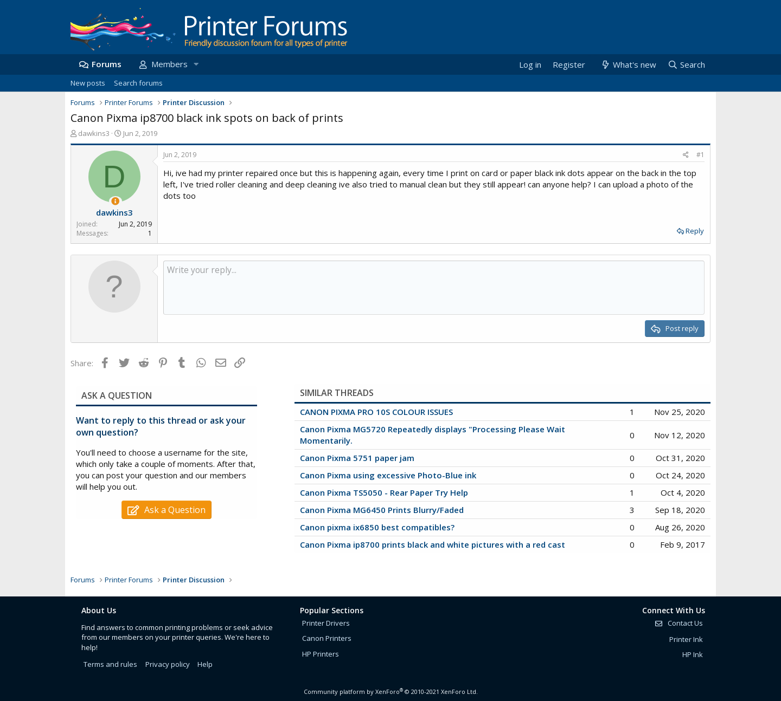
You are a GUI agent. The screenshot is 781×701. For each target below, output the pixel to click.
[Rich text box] (434, 288)
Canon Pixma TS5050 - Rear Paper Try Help (384, 492)
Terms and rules (110, 664)
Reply (695, 231)
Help (205, 664)
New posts (88, 83)
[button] (195, 64)
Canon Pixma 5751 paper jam (357, 457)
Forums (106, 64)
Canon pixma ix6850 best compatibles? (377, 527)
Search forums (138, 83)
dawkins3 (94, 133)
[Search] (686, 65)
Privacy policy (167, 664)
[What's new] (627, 65)
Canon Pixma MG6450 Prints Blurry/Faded (382, 509)
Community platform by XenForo (391, 691)
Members (169, 64)
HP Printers (320, 654)
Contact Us (678, 623)
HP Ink (692, 654)
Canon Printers (326, 638)
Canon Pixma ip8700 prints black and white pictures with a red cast (432, 544)
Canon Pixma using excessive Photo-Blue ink (388, 475)
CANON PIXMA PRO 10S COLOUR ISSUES (376, 411)
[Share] (686, 155)
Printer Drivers (326, 623)
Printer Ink (686, 639)
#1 (700, 154)
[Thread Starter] (115, 201)
